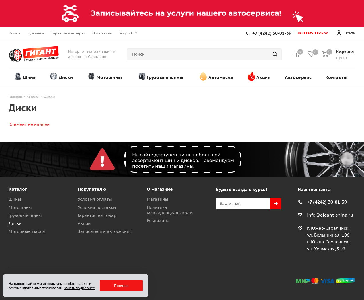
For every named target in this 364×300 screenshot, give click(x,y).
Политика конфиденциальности (170, 209)
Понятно (121, 285)
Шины (15, 199)
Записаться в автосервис (105, 231)
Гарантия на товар (97, 215)
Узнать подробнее (79, 288)
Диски (15, 223)
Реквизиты (158, 220)
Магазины (157, 199)
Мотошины (20, 207)
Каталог (18, 189)
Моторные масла (27, 231)
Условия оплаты (95, 199)
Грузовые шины (25, 215)
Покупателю (92, 189)
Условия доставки (97, 207)
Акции (84, 223)
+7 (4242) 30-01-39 (271, 33)
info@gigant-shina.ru (330, 215)
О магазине (160, 189)
